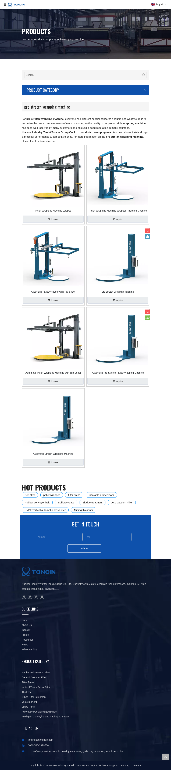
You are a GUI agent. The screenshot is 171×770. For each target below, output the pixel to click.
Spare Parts (28, 706)
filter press (74, 494)
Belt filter (30, 494)
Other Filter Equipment (34, 697)
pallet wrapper (51, 494)
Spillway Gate (66, 502)
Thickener (27, 692)
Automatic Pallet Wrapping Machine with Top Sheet (53, 372)
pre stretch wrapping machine (118, 291)
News (25, 644)
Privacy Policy (29, 649)
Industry (26, 630)
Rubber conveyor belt (37, 502)
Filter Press (28, 682)
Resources (27, 639)
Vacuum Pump (30, 701)
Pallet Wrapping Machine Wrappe (53, 210)
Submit (84, 548)
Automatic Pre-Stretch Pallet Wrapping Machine (118, 372)
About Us (27, 625)
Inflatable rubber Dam (101, 494)
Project (25, 634)
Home (25, 620)
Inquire (53, 219)
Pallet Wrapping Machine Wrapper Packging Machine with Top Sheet (118, 210)
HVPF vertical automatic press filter (45, 510)
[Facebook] (24, 597)
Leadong (124, 765)
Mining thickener (83, 510)
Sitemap (137, 765)
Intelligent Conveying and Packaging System (46, 716)
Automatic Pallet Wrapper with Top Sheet (53, 291)
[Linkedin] (30, 597)
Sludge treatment (92, 502)
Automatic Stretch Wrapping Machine (53, 453)
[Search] (82, 75)
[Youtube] (42, 597)
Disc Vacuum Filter (122, 502)
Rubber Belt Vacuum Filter (36, 672)
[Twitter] (36, 597)
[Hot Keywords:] (144, 75)
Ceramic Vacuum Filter (34, 677)
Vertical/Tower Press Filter (36, 687)
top (165, 757)
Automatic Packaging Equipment (39, 711)
